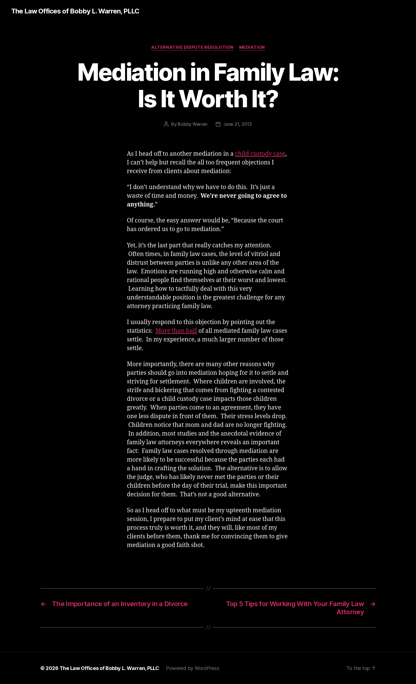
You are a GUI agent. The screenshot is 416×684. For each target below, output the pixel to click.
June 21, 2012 (237, 124)
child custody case (260, 154)
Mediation (252, 47)
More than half (176, 331)
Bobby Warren (192, 124)
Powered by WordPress (192, 668)
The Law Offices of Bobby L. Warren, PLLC (75, 11)
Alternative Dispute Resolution (192, 47)
